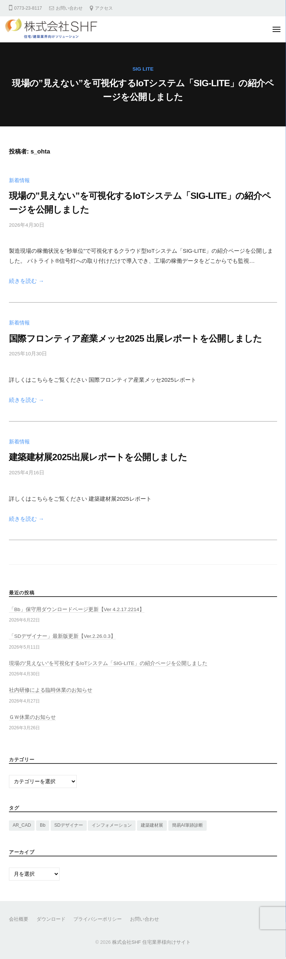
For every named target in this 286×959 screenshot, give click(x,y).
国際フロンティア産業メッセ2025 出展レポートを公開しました (135, 338)
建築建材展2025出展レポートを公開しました (98, 457)
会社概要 (18, 919)
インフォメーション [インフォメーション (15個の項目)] (112, 825)
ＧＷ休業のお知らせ (32, 717)
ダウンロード (51, 919)
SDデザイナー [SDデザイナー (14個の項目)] (68, 825)
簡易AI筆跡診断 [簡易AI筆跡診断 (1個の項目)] (187, 825)
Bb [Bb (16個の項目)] (42, 825)
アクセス (104, 8)
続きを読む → (26, 281)
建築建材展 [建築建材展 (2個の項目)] (152, 825)
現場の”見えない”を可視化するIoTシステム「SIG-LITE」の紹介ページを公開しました (108, 663)
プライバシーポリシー (97, 919)
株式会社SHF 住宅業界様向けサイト (151, 942)
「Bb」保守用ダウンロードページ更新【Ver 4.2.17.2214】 (76, 609)
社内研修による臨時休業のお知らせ (50, 690)
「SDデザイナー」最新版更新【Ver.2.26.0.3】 (62, 636)
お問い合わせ (69, 8)
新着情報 (19, 180)
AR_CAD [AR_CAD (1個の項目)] (22, 825)
